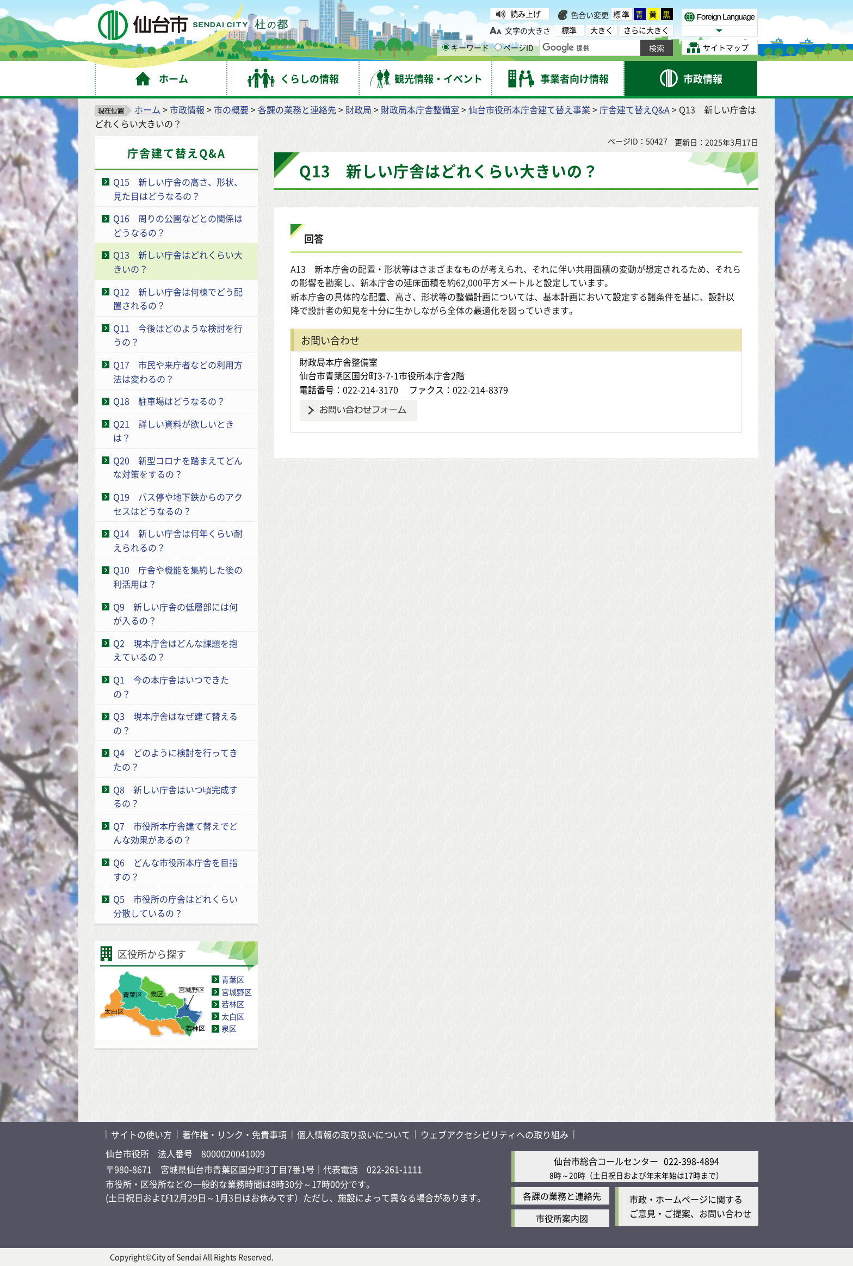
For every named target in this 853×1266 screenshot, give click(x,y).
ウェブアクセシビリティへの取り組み (494, 1134)
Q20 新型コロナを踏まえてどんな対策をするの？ (178, 467)
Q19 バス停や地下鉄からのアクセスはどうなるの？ (178, 503)
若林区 (232, 1003)
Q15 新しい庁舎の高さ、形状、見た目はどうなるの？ (178, 188)
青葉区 (232, 979)
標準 (622, 14)
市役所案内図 (562, 1218)
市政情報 (187, 109)
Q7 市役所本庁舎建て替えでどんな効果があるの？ (175, 833)
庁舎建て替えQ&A (634, 109)
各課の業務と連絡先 (297, 109)
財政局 (358, 109)
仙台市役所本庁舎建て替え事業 (529, 109)
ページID (514, 47)
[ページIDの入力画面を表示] (498, 47)
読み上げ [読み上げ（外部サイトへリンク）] (525, 13)
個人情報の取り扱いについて (353, 1134)
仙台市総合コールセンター (606, 1161)
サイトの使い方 (141, 1134)
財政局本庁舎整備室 (420, 109)
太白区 (232, 1016)
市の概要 (231, 109)
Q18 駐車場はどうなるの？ (169, 400)
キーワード (465, 47)
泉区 (229, 1028)
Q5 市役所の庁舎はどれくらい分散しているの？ (175, 905)
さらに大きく (646, 30)
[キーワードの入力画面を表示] (445, 47)
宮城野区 (236, 991)
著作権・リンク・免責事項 (234, 1134)
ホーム (147, 109)
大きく (601, 30)
